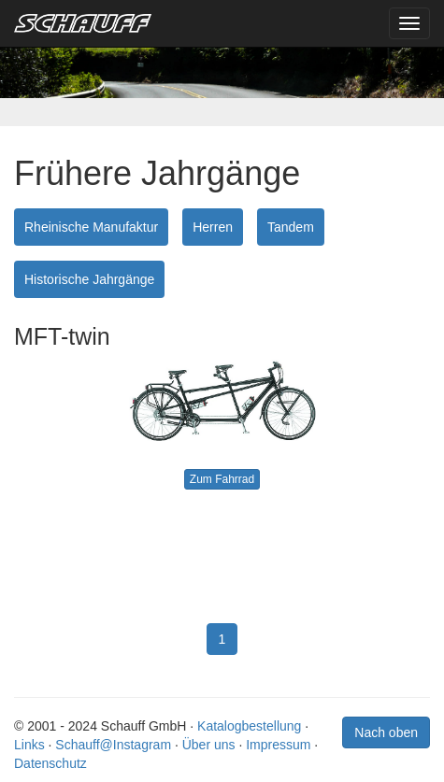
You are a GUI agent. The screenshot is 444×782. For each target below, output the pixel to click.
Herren (213, 227)
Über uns (209, 744)
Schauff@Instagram (113, 744)
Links (29, 744)
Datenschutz (50, 763)
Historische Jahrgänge (89, 279)
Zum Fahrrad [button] (222, 479)
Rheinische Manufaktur (91, 227)
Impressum (278, 744)
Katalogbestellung (249, 725)
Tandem (290, 227)
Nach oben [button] (386, 732)
